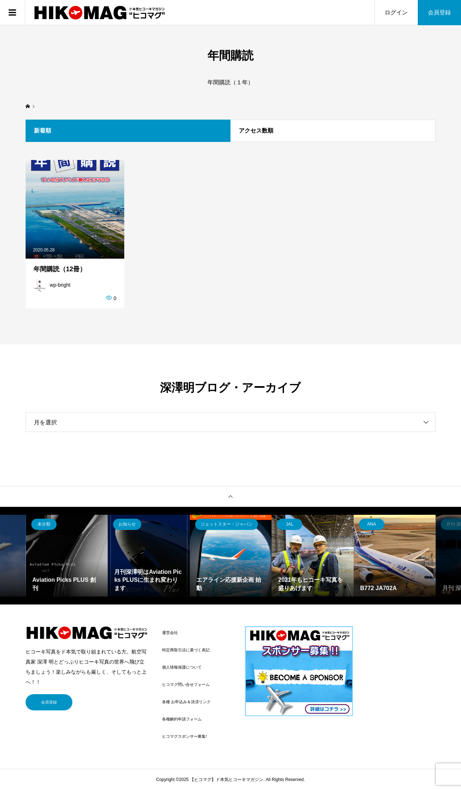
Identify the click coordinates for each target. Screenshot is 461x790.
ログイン (396, 12)
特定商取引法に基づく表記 (186, 650)
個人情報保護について (182, 667)
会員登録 (439, 12)
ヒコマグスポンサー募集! (184, 736)
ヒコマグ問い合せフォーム (186, 684)
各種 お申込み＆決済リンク (186, 702)
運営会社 (170, 632)
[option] (67, 556)
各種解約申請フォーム (182, 719)
